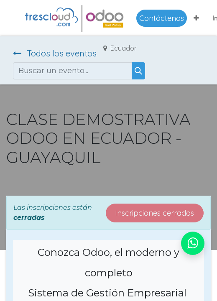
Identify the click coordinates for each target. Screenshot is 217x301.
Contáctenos (161, 18)
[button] (196, 18)
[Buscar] (138, 70)
